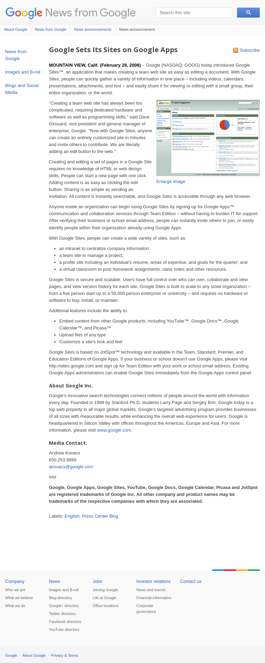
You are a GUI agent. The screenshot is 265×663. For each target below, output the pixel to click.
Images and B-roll (22, 72)
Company (14, 581)
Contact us (191, 581)
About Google (15, 29)
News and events (150, 590)
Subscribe (250, 50)
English (72, 516)
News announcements (92, 29)
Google (11, 655)
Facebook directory (65, 621)
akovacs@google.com (71, 466)
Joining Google (105, 590)
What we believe (19, 598)
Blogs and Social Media (22, 89)
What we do (15, 606)
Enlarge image (170, 181)
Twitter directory (62, 614)
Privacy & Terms (64, 655)
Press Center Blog (100, 516)
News (54, 581)
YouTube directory (64, 629)
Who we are (15, 590)
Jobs (97, 581)
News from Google (90, 12)
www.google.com (114, 430)
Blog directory (60, 598)
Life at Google (105, 598)
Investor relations (153, 581)
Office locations (106, 606)
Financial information (153, 598)
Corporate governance (146, 609)
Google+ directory (64, 606)
